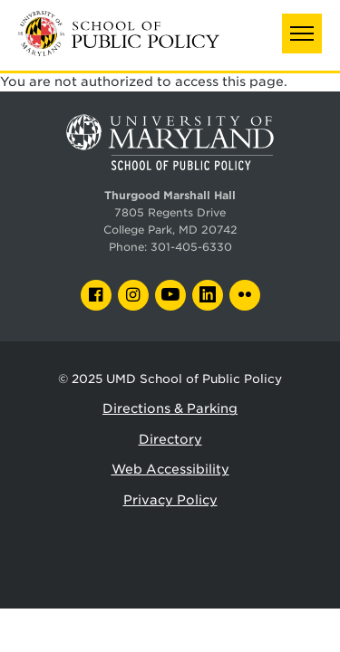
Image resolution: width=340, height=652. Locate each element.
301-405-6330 (191, 247)
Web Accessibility (170, 469)
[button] (302, 33)
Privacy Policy (170, 500)
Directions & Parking (170, 408)
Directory (170, 439)
